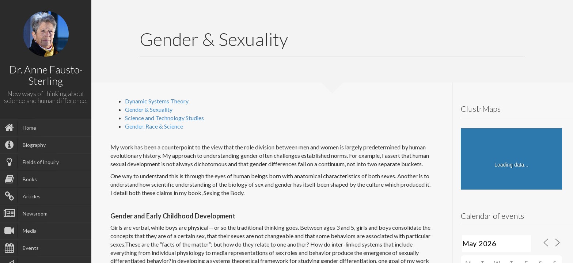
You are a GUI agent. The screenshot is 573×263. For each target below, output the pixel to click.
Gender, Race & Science (154, 126)
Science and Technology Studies (164, 117)
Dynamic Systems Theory (157, 101)
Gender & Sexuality (148, 109)
